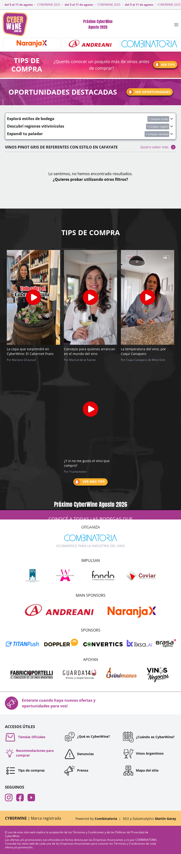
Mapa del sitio (141, 770)
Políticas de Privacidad (130, 832)
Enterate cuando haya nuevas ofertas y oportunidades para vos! (50, 703)
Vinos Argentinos (143, 753)
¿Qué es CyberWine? (87, 736)
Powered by (96, 818)
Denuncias (79, 754)
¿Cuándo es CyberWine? (149, 737)
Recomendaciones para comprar (29, 752)
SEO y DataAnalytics (149, 818)
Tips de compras (25, 770)
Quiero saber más (158, 147)
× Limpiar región (157, 127)
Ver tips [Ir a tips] (164, 64)
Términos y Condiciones (89, 832)
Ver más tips (89, 482)
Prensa (76, 770)
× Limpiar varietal (157, 134)
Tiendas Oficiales (25, 737)
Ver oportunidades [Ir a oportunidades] (148, 92)
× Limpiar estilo (158, 119)
